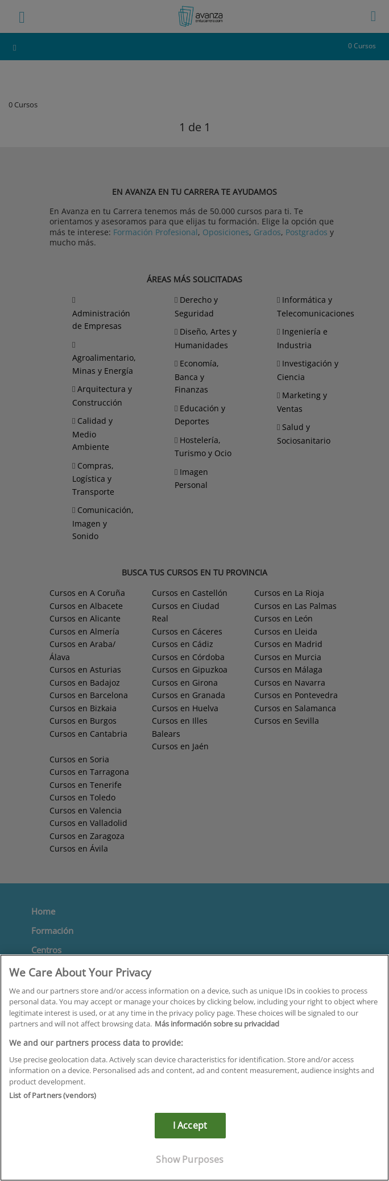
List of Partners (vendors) (52, 1095)
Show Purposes (190, 1159)
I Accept (190, 1125)
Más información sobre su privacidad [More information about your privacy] (217, 1024)
